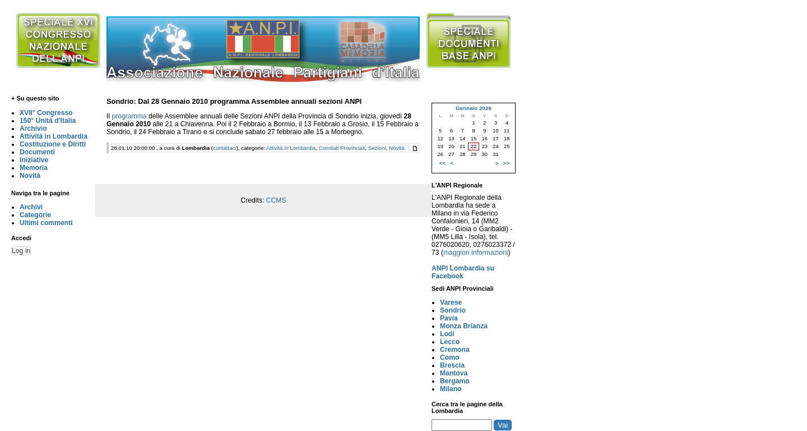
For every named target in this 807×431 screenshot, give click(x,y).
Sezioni (377, 148)
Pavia (449, 318)
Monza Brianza (464, 326)
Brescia (452, 365)
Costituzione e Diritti (53, 144)
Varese (451, 302)
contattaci (224, 148)
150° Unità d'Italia (48, 121)
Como (449, 357)
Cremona (455, 350)
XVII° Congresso (46, 113)
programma (129, 116)
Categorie (35, 215)
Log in (21, 251)
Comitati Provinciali (342, 148)
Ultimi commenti (46, 223)
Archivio (33, 128)
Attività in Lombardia (53, 136)
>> (506, 163)
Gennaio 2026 (473, 108)
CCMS (276, 200)
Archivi (31, 207)
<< (442, 163)
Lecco (450, 342)
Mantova (453, 373)
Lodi (447, 334)
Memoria (34, 168)
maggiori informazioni (475, 252)
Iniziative (34, 160)
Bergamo (455, 381)
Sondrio (453, 310)
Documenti (37, 152)
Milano (451, 389)
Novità (30, 176)
